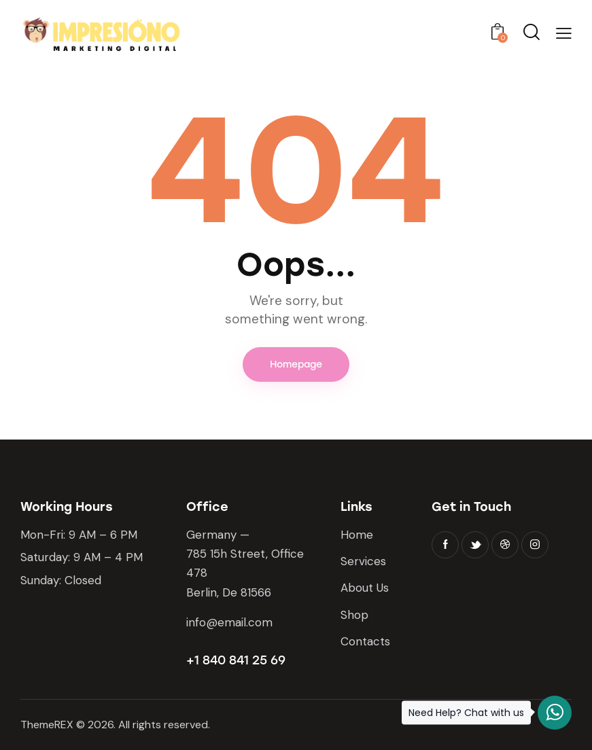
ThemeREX (46, 724)
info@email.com (229, 622)
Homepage (296, 364)
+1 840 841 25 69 (235, 660)
